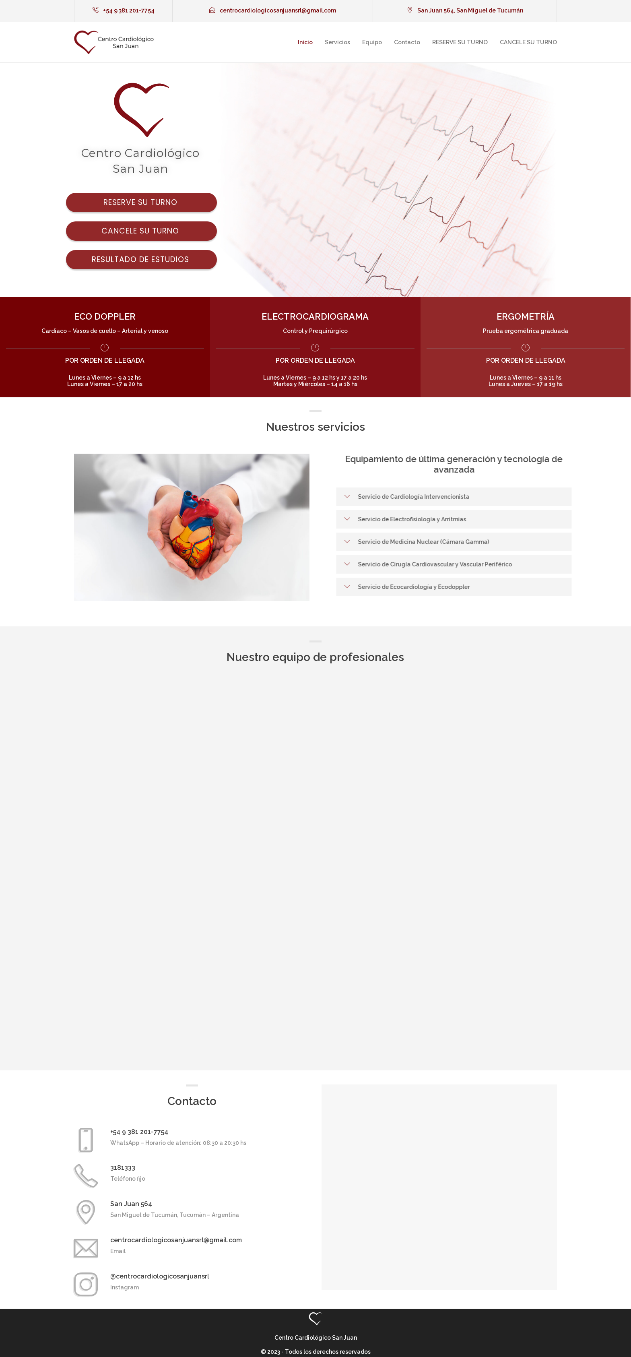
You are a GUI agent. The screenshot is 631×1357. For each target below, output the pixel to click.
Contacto (407, 42)
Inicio (305, 42)
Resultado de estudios (142, 259)
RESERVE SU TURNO (460, 42)
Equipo (372, 42)
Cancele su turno (141, 230)
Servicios (337, 42)
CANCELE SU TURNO (528, 42)
